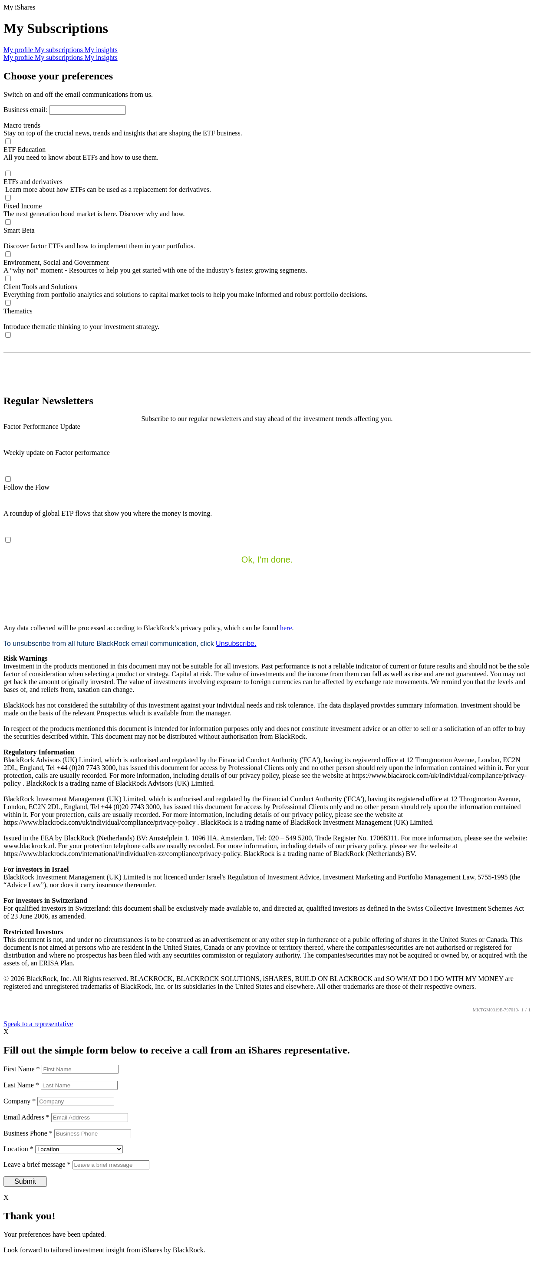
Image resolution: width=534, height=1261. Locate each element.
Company (20, 1101)
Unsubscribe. (236, 643)
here (286, 628)
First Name (22, 1069)
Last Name (22, 1085)
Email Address (27, 1117)
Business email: (26, 109)
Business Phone (28, 1133)
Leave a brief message (38, 1164)
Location (19, 1148)
